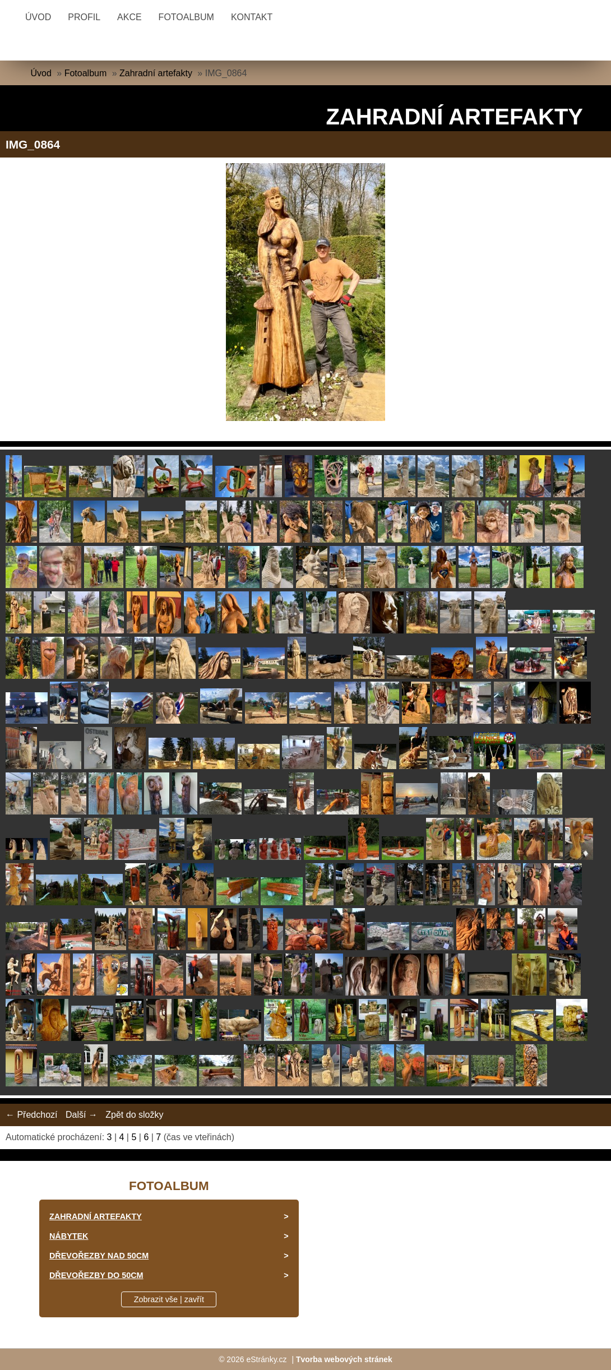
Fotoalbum (186, 17)
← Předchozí (31, 1114)
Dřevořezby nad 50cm (99, 1255)
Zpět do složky (134, 1114)
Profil (84, 17)
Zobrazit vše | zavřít (169, 1299)
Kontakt (251, 17)
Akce (129, 17)
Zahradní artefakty (155, 73)
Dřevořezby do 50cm (96, 1275)
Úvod (38, 17)
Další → (82, 1114)
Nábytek (69, 1236)
